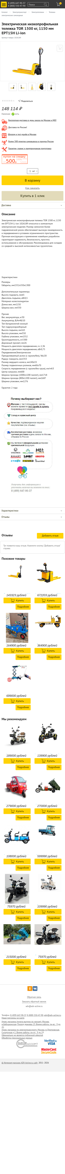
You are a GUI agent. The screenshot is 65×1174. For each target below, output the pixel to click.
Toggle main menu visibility (4, 3)
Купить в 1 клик (32, 195)
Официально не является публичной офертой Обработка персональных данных (22, 1036)
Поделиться (25, 101)
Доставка (6, 205)
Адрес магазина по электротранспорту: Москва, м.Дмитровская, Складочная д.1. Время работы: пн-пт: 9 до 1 (31, 1031)
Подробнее (23, 606)
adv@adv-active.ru (52, 1015)
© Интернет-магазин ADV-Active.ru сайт (20, 1062)
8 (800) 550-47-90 (16, 5)
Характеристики (9, 510)
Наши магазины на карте (13, 1018)
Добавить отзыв (50, 535)
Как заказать (32, 188)
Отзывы (5, 516)
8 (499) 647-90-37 (16, 3)
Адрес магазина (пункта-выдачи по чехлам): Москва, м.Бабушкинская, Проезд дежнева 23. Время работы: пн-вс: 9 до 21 (31, 1024)
